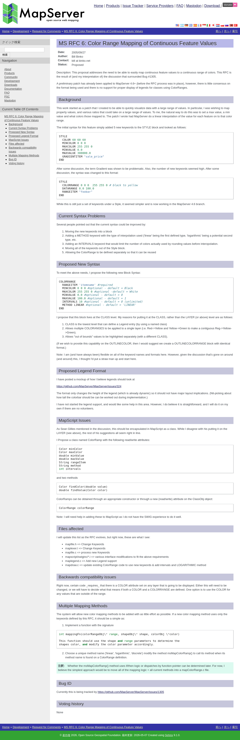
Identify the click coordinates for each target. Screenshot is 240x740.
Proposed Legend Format (23, 135)
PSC (7, 96)
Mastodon (193, 6)
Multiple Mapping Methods (24, 155)
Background (16, 124)
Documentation (13, 88)
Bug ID (13, 159)
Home (98, 6)
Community (11, 77)
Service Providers (159, 6)
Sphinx (169, 735)
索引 (235, 31)
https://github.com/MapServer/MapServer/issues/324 (89, 386)
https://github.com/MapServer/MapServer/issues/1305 (131, 692)
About (7, 69)
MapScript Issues (19, 139)
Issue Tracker (133, 6)
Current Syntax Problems (23, 128)
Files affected (16, 143)
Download (212, 6)
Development (21, 31)
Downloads (10, 84)
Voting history (16, 163)
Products (113, 6)
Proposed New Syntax (22, 132)
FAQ (179, 6)
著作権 (66, 735)
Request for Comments (46, 31)
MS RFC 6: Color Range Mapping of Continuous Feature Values (103, 31)
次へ (227, 31)
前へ (218, 31)
